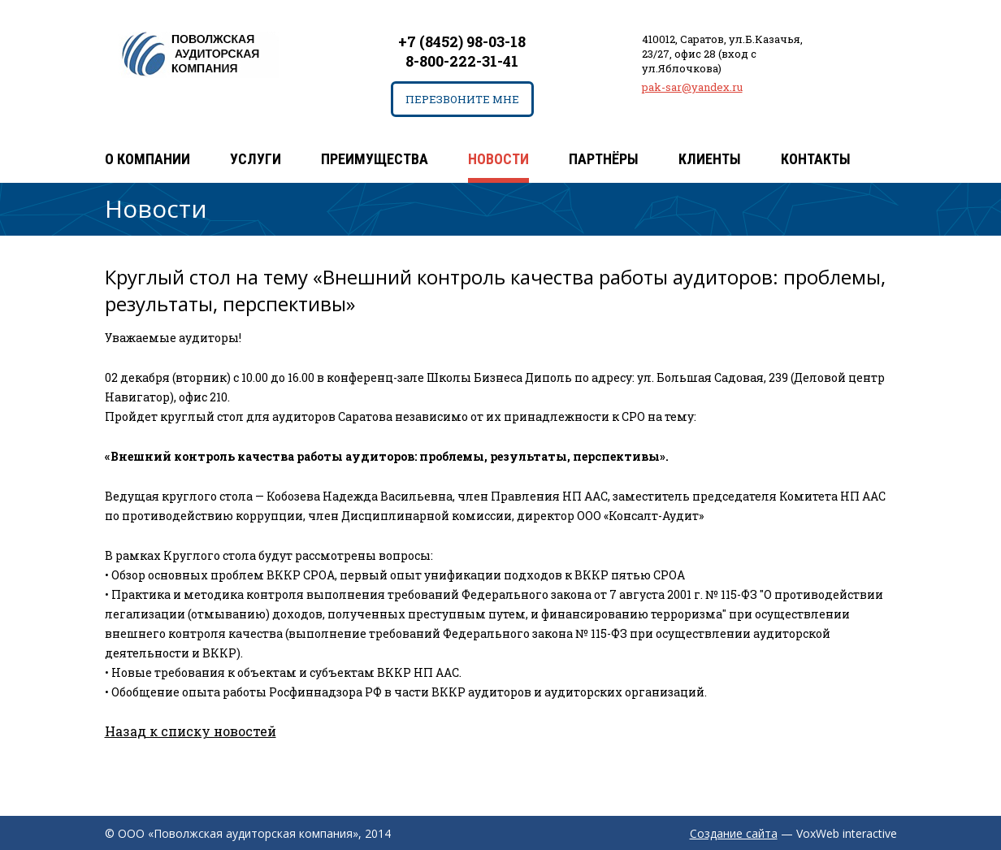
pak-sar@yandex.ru (692, 87)
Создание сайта (734, 833)
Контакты (816, 158)
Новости (498, 158)
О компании (147, 158)
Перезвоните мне (462, 99)
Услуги (255, 158)
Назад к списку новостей (190, 730)
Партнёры (604, 158)
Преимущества (374, 158)
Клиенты (709, 158)
